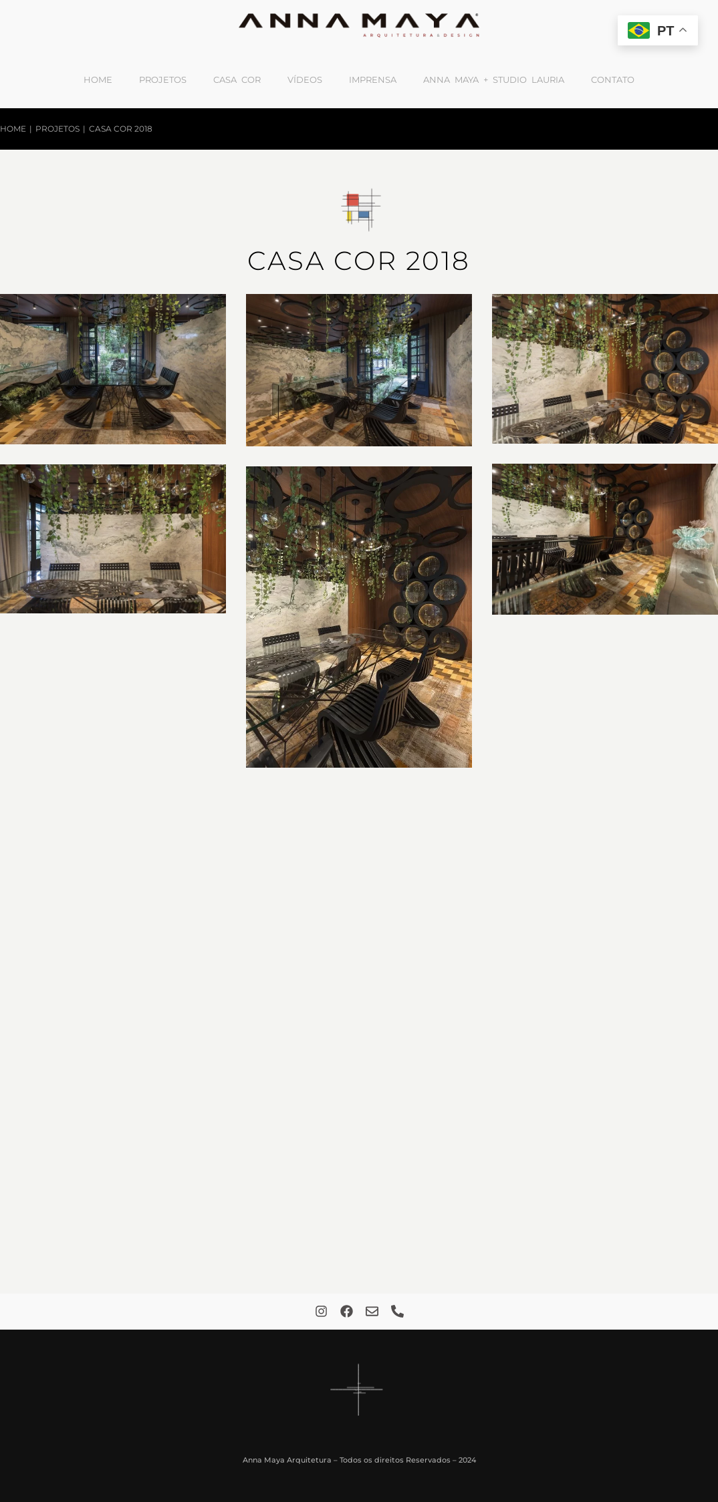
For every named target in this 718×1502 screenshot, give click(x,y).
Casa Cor (237, 79)
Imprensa (372, 79)
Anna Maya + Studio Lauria (493, 79)
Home (98, 79)
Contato (612, 79)
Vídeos (304, 79)
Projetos (163, 79)
